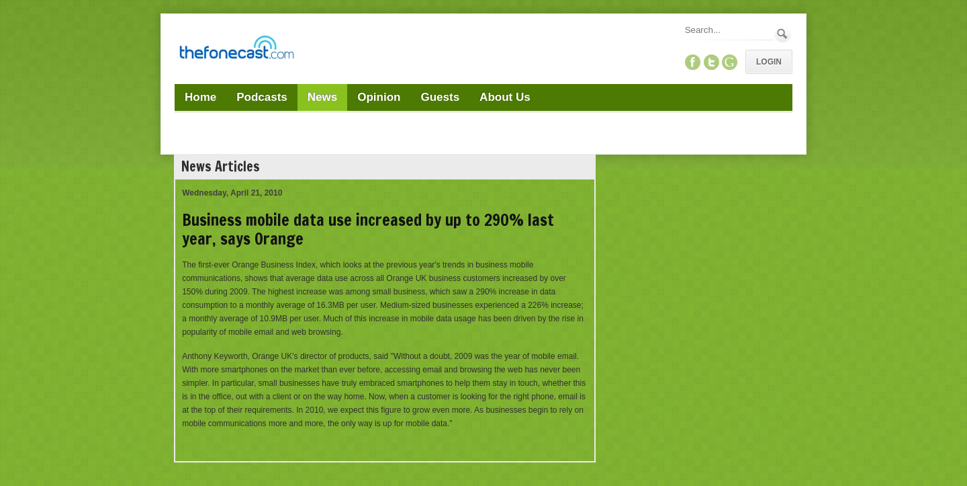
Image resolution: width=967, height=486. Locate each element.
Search (782, 34)
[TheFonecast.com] (236, 49)
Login (769, 62)
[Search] (728, 29)
